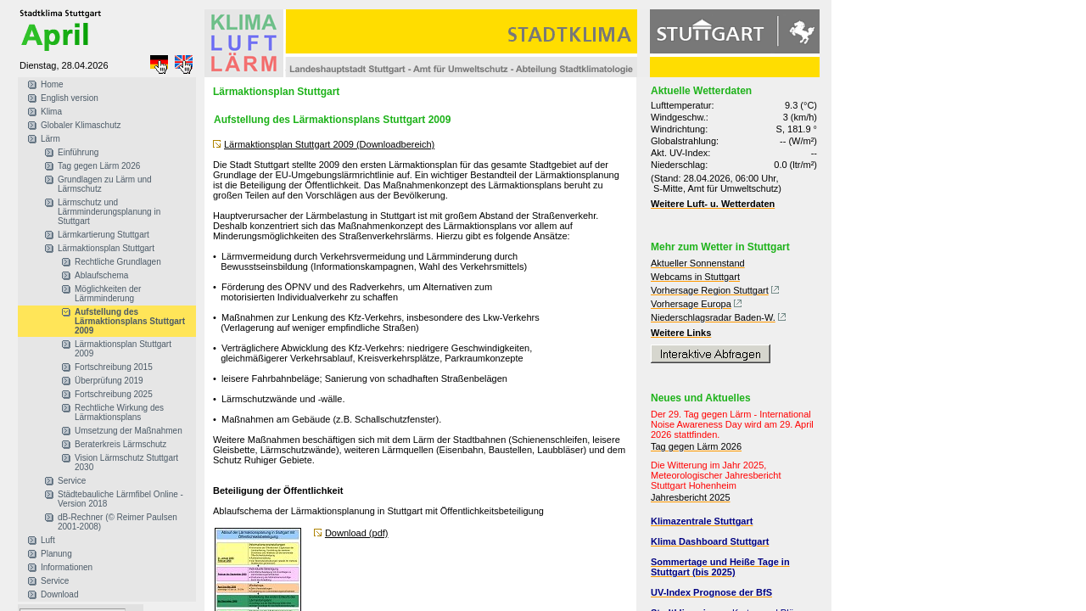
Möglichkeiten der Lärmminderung (108, 293)
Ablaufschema (101, 275)
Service (72, 480)
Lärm (50, 138)
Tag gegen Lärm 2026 (99, 166)
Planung (56, 553)
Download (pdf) (357, 533)
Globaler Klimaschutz (80, 125)
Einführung (78, 152)
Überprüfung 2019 (109, 380)
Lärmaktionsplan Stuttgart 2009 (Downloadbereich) (329, 144)
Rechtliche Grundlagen (118, 261)
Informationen (66, 567)
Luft (48, 540)
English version (69, 98)
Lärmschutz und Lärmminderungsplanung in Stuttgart (109, 212)
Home (52, 84)
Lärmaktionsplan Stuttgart (106, 248)
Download (59, 594)
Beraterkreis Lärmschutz (120, 444)
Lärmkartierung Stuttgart (103, 234)
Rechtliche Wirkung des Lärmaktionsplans (119, 412)
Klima (51, 111)
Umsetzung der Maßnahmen (128, 430)
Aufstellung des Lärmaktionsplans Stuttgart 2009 (130, 321)
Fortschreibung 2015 (114, 367)
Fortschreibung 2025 (114, 394)
